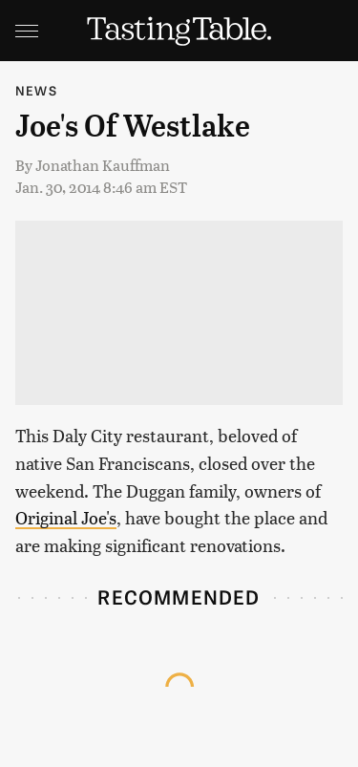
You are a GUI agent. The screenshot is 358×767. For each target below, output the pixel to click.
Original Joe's (65, 517)
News (36, 90)
